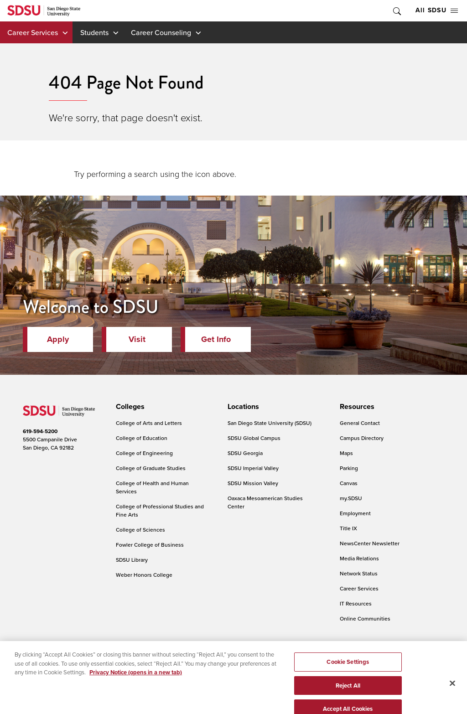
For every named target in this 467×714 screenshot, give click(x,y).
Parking (349, 468)
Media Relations (359, 558)
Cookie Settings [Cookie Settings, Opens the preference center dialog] (348, 670)
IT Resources (356, 603)
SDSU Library (132, 560)
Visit (137, 339)
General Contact (360, 423)
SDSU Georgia (245, 453)
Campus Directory (362, 438)
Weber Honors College (144, 575)
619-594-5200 (40, 431)
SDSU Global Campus (254, 438)
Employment (355, 513)
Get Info (216, 339)
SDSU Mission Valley (253, 483)
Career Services (32, 32)
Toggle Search (396, 10)
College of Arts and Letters (149, 423)
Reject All (348, 693)
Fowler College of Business (150, 544)
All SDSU (436, 10)
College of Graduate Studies (151, 468)
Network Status (359, 573)
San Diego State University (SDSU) (269, 423)
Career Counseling (161, 32)
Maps (346, 453)
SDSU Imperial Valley (253, 468)
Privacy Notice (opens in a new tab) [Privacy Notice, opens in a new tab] (135, 681)
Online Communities (365, 618)
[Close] (452, 692)
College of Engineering (144, 453)
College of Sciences (140, 529)
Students (94, 32)
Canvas (349, 483)
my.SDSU (351, 498)
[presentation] (129, 407)
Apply (58, 339)
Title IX (348, 528)
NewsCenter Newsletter (370, 543)
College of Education (141, 438)
